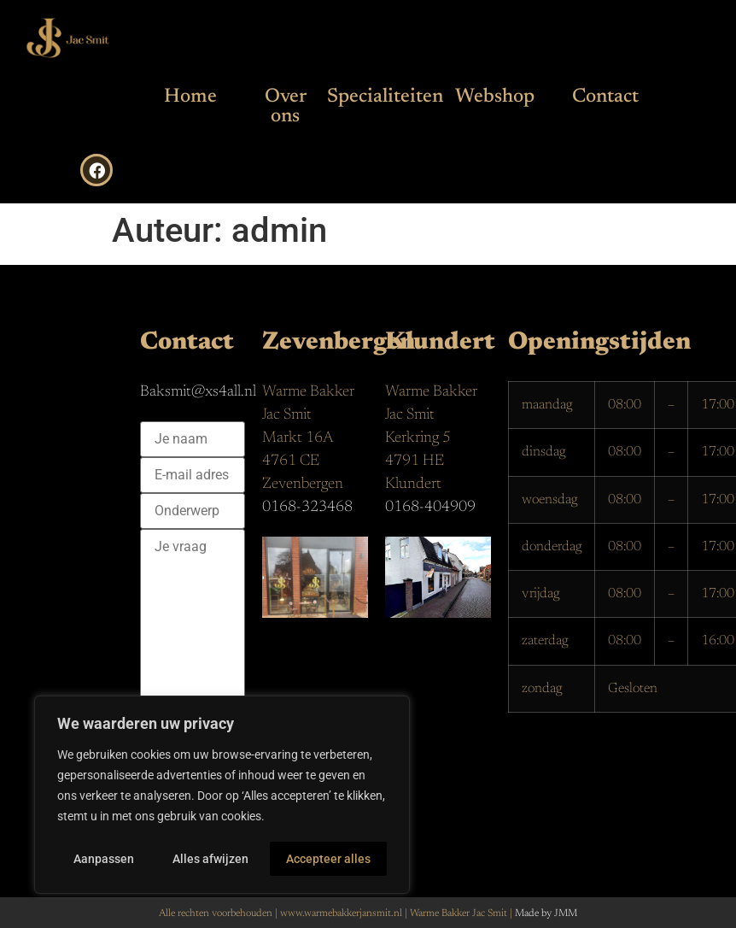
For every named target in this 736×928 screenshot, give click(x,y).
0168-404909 (430, 507)
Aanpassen (103, 859)
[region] (222, 795)
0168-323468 (307, 507)
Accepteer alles (329, 859)
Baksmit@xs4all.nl (198, 392)
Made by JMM (546, 913)
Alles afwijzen (210, 859)
